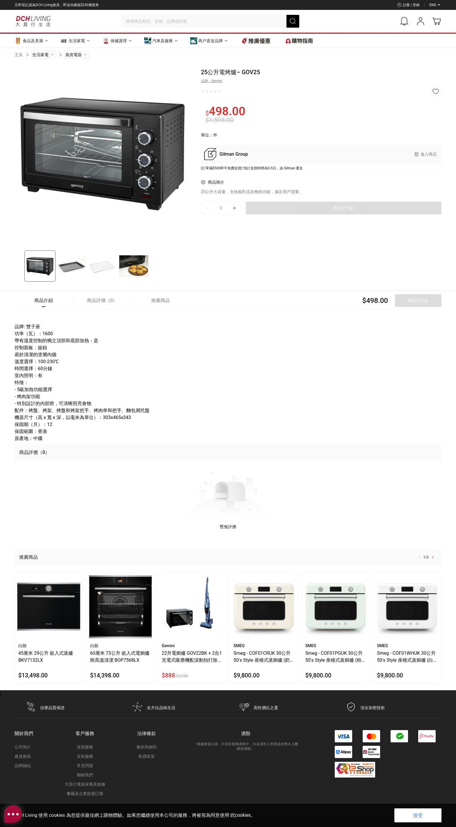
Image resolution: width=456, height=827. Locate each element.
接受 (418, 815)
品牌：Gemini (211, 81)
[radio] (203, 91)
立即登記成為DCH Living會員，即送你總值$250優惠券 (57, 5)
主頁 (19, 54)
